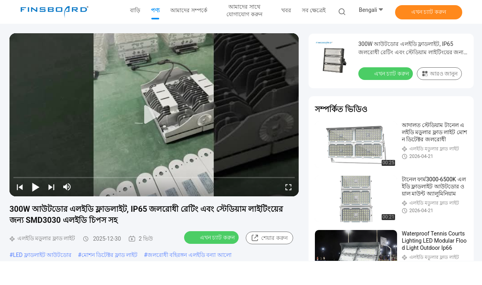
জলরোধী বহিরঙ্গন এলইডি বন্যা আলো (189, 255)
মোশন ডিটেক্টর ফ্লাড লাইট (109, 255)
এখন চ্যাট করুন (428, 12)
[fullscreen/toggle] (288, 187)
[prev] (20, 187)
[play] (154, 115)
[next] (51, 187)
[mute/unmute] (67, 187)
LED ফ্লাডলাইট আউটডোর (42, 255)
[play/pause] (35, 187)
